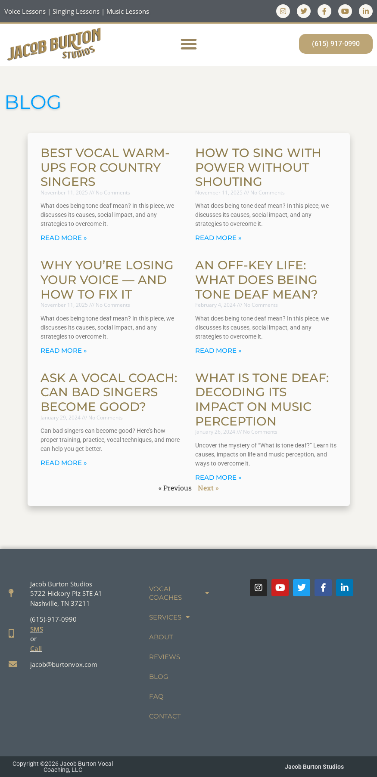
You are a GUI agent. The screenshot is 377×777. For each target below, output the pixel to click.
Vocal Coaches (179, 593)
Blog (158, 676)
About (161, 637)
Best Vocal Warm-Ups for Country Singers (105, 167)
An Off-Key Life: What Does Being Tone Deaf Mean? (256, 279)
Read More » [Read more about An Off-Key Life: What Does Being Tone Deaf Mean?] (218, 350)
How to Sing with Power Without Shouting (258, 167)
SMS (36, 629)
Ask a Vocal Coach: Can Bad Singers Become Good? (109, 392)
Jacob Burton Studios (314, 766)
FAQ (156, 696)
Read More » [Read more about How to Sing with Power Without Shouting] (218, 238)
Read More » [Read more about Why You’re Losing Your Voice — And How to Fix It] (64, 350)
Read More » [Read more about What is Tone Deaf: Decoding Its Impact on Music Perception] (218, 477)
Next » (208, 487)
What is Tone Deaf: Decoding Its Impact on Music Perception (262, 399)
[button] (189, 44)
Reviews (164, 657)
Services (169, 617)
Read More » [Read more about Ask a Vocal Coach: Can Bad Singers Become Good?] (64, 463)
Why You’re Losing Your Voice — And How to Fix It (107, 279)
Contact (165, 716)
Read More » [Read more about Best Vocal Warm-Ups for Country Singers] (64, 238)
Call (36, 648)
